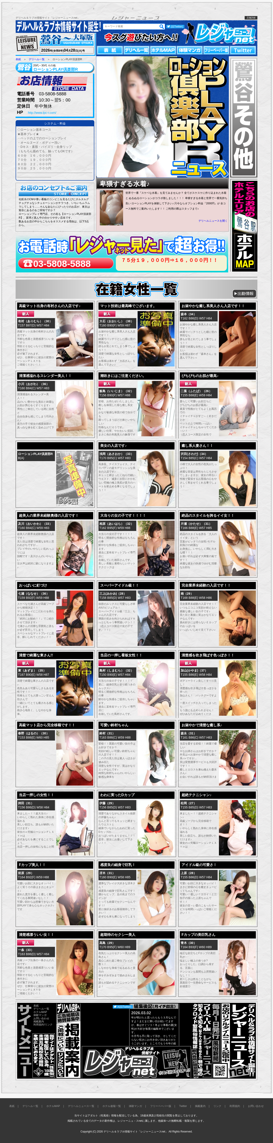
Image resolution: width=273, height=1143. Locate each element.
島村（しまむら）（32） (116, 670)
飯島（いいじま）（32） (116, 391)
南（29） (187, 593)
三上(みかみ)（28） (112, 593)
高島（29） (107, 943)
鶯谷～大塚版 (66, 40)
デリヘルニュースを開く (213, 220)
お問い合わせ (41, 1018)
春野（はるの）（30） (33, 733)
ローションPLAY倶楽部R (35, 454)
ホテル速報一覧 (111, 1106)
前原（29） (26, 873)
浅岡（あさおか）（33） (116, 454)
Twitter (243, 50)
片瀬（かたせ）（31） (196, 523)
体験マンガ (190, 50)
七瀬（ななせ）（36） (33, 593)
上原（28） (189, 873)
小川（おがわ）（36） (33, 384)
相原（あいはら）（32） (116, 523)
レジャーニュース (27, 43)
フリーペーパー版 (216, 50)
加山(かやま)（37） (194, 670)
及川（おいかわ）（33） (35, 523)
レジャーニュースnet (219, 33)
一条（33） (26, 950)
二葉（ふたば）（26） (196, 391)
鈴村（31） (107, 733)
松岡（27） (189, 803)
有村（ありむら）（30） (35, 321)
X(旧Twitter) (124, 1006)
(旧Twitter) (177, 26)
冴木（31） (107, 873)
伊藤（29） (107, 803)
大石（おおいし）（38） (116, 321)
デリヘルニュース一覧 (81, 1106)
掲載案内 (38, 1021)
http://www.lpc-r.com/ (42, 112)
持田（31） (26, 803)
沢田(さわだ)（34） (194, 454)
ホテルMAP (163, 50)
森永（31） (189, 733)
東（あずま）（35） (32, 670)
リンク (49, 1024)
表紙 (110, 50)
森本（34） (189, 314)
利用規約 (38, 1024)
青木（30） (189, 943)
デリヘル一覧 (136, 50)
